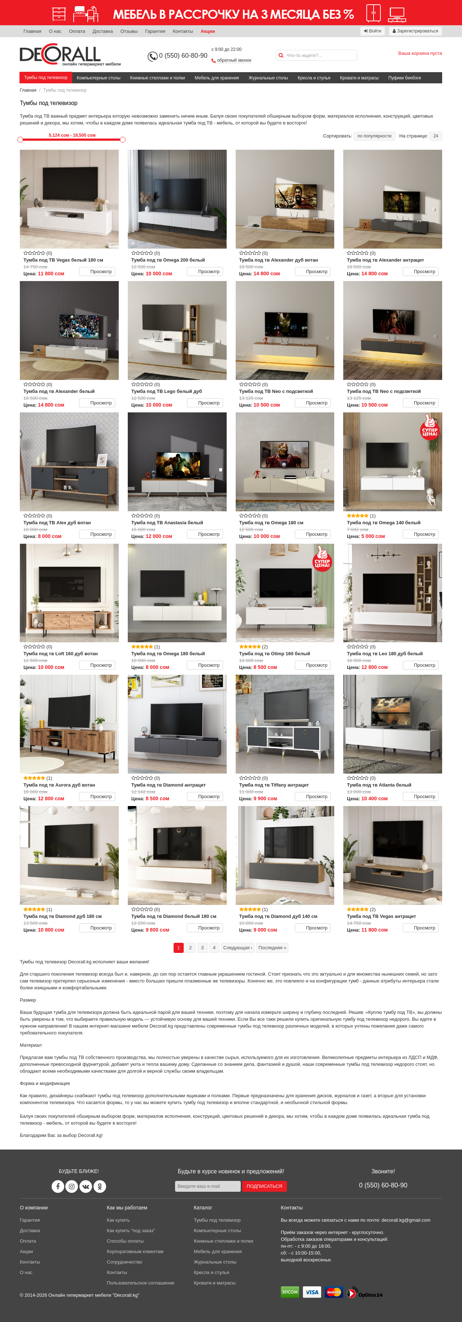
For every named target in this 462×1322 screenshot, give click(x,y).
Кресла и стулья (314, 77)
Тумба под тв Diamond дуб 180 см (62, 916)
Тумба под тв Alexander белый (59, 391)
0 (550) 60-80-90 (183, 55)
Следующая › (238, 947)
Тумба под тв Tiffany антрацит (274, 785)
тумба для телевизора (77, 1012)
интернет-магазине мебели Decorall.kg (131, 1026)
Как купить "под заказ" (131, 1230)
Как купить (118, 1220)
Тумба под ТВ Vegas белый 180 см (63, 260)
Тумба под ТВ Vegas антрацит (381, 916)
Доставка (103, 31)
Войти (372, 31)
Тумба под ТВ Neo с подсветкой (276, 391)
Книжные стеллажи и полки (157, 77)
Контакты (183, 31)
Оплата (77, 31)
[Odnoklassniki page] (99, 1186)
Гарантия (155, 31)
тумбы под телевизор (261, 1026)
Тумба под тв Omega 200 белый (168, 260)
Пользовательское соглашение (140, 1283)
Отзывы (129, 31)
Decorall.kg (79, 961)
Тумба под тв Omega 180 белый (168, 653)
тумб (353, 981)
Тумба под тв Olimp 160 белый (274, 653)
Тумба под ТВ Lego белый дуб (166, 391)
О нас (55, 31)
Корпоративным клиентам (135, 1251)
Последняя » (272, 947)
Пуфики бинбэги (404, 77)
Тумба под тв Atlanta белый (379, 785)
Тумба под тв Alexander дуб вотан (278, 260)
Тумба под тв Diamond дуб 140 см (278, 916)
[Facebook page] (58, 1186)
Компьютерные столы (99, 77)
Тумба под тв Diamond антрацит (168, 785)
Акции (208, 31)
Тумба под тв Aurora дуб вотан (59, 785)
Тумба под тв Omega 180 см (271, 522)
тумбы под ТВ (69, 1057)
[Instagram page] (71, 1186)
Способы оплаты (125, 1241)
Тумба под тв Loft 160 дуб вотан (60, 653)
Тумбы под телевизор (45, 77)
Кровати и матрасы (359, 77)
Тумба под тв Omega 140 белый (383, 522)
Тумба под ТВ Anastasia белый (167, 522)
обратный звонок (234, 60)
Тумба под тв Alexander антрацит (385, 260)
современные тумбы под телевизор (354, 1064)
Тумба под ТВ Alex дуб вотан (57, 522)
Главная (32, 31)
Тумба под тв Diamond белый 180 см (174, 916)
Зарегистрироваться (415, 31)
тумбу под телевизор (365, 1019)
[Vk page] (85, 1186)
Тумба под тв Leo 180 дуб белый (385, 653)
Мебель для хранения (217, 77)
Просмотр (97, 272)
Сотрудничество (124, 1262)
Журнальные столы (268, 77)
